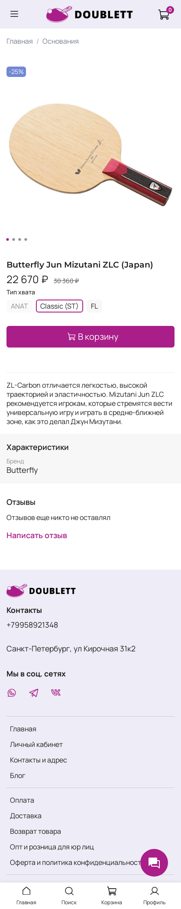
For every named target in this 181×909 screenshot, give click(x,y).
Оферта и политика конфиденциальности (77, 862)
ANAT (19, 306)
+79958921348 (32, 624)
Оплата (22, 800)
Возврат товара (35, 831)
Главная (19, 41)
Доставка (26, 815)
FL (94, 306)
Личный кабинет (36, 744)
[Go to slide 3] (19, 239)
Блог (17, 775)
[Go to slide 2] (13, 239)
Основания (60, 41)
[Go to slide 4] (25, 239)
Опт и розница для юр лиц (52, 847)
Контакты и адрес (38, 760)
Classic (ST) (59, 306)
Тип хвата (20, 292)
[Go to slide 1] (7, 239)
